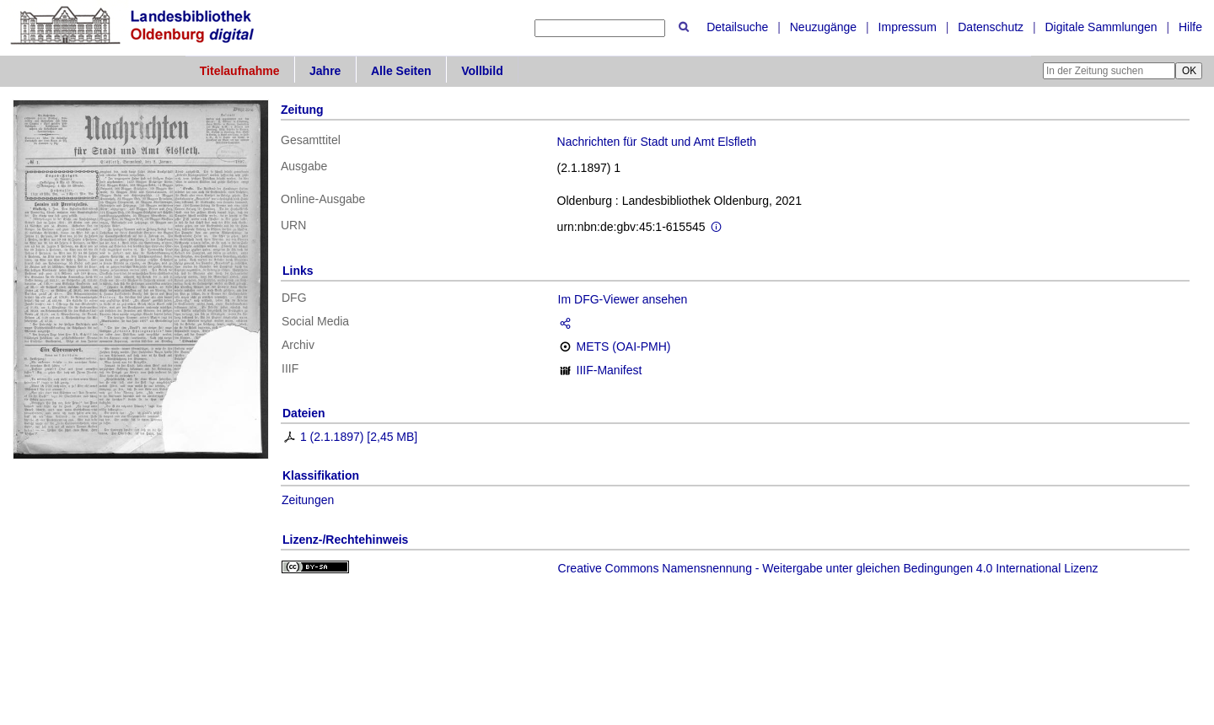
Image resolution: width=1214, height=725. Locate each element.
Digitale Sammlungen (1101, 27)
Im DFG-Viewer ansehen (623, 299)
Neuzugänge (823, 27)
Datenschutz (990, 27)
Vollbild (482, 71)
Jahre (325, 71)
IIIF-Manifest (609, 370)
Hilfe (1190, 27)
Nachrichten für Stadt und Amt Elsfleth (657, 141)
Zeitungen (308, 500)
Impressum (907, 27)
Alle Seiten (401, 71)
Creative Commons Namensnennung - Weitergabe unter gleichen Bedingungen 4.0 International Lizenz (828, 568)
